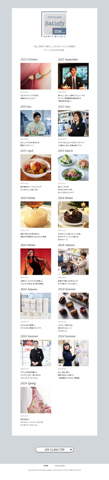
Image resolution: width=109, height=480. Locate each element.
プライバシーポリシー (61, 471)
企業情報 (44, 471)
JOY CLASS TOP (54, 455)
